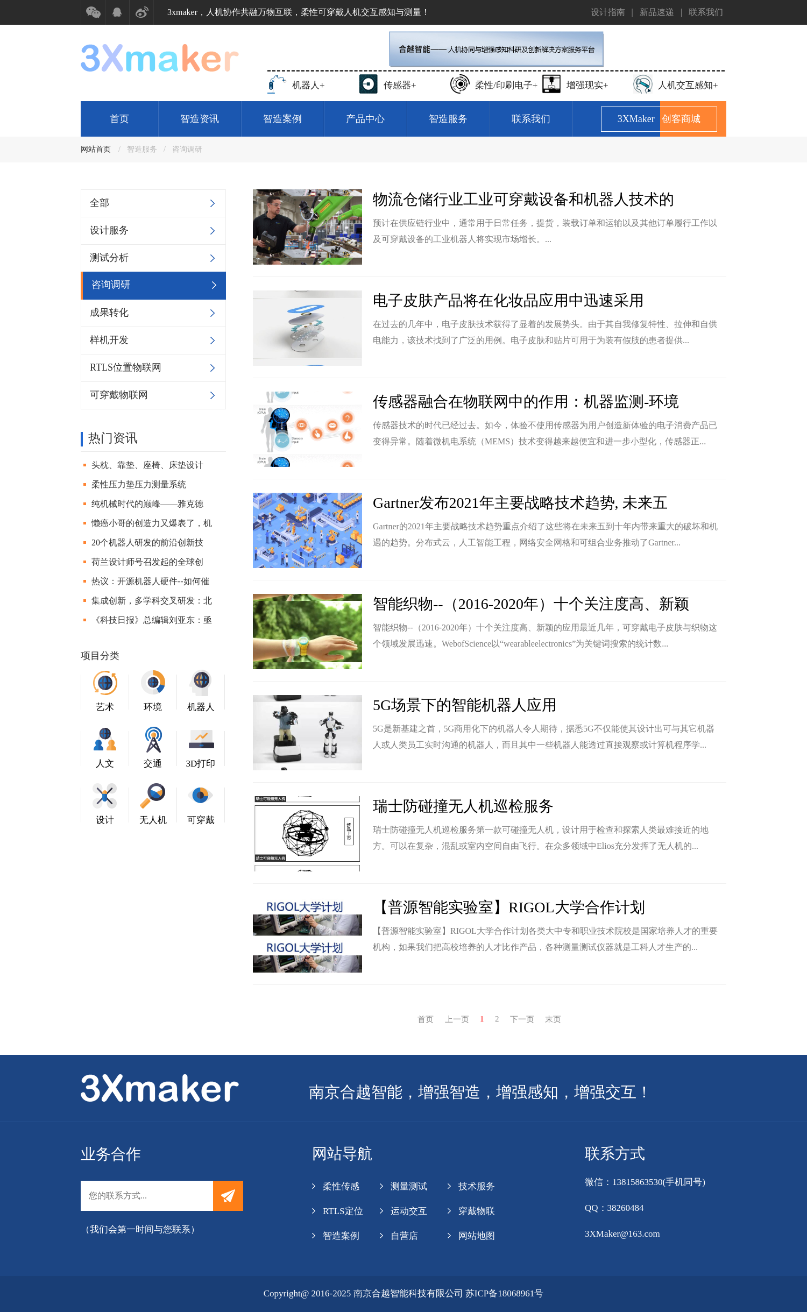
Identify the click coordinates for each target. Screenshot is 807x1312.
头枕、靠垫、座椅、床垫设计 (147, 465)
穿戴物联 (476, 1211)
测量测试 (409, 1186)
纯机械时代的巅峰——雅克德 (147, 503)
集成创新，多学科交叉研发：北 (151, 600)
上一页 (457, 1019)
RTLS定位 (343, 1211)
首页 (119, 119)
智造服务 (448, 119)
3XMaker (659, 119)
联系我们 (706, 12)
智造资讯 (199, 119)
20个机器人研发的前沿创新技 (147, 542)
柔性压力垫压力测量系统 (138, 484)
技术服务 (476, 1186)
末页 (553, 1019)
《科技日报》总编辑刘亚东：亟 (151, 620)
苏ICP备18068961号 (504, 1293)
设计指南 (608, 12)
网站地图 (476, 1236)
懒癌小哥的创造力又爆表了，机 (151, 523)
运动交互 (409, 1211)
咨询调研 (187, 149)
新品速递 (657, 12)
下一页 (522, 1019)
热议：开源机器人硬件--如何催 (150, 581)
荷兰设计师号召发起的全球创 (147, 561)
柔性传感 (341, 1186)
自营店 (404, 1236)
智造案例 (282, 119)
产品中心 (365, 119)
